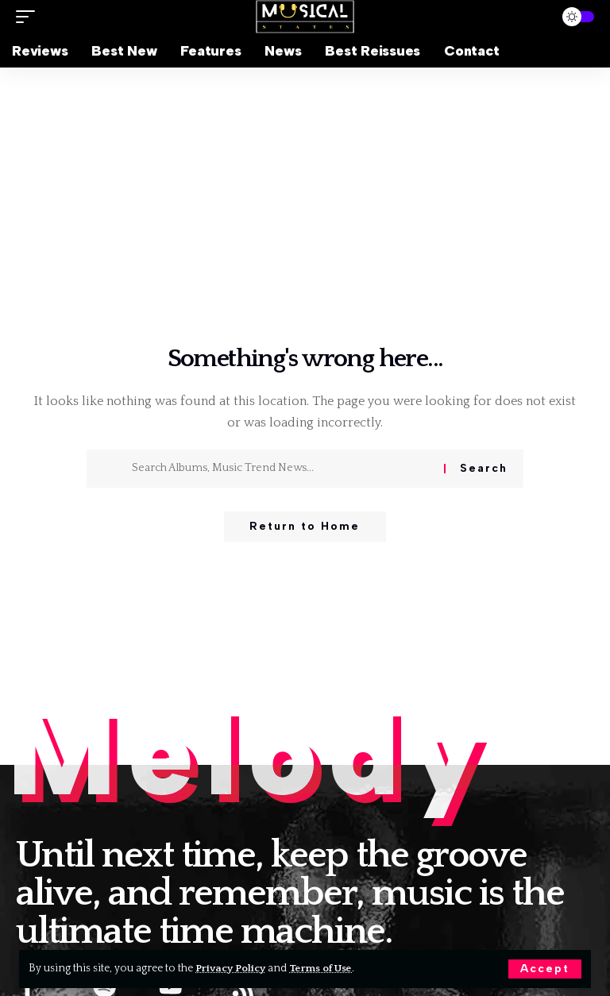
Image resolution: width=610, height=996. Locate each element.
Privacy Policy (232, 968)
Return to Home (304, 527)
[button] (544, 969)
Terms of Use (326, 968)
